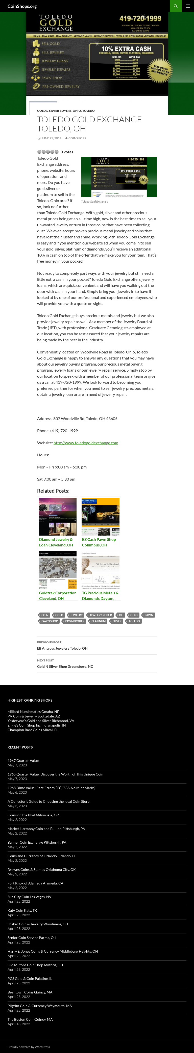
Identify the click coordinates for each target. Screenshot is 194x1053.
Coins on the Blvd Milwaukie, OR (33, 815)
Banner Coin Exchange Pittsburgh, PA (37, 842)
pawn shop (49, 621)
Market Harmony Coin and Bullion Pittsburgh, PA (46, 828)
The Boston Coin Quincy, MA (30, 1019)
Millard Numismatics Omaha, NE (33, 711)
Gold (59, 615)
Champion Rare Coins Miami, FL (33, 730)
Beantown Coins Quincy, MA (30, 992)
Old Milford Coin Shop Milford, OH (35, 965)
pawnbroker (74, 621)
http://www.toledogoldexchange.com (86, 442)
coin (44, 615)
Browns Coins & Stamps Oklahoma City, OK (42, 869)
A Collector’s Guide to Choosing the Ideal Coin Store (48, 801)
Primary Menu (188, 6)
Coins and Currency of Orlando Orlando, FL (42, 856)
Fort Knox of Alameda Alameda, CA (35, 883)
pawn (149, 615)
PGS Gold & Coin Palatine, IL (30, 978)
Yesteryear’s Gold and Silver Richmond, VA (41, 720)
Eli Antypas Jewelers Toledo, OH (97, 644)
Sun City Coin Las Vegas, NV (30, 897)
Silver (117, 621)
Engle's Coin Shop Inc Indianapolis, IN (37, 725)
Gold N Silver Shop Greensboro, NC (97, 663)
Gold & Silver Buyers (54, 111)
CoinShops (77, 138)
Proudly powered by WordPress (29, 1047)
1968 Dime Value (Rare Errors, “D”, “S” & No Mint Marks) (51, 788)
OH (121, 615)
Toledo (88, 111)
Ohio (77, 111)
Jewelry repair (101, 615)
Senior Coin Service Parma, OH (32, 937)
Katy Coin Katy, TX (22, 910)
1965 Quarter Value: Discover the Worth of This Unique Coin (55, 774)
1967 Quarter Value (23, 760)
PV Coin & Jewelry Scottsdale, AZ (34, 716)
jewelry (76, 615)
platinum (98, 621)
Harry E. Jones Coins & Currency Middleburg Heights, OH (53, 951)
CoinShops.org (22, 6)
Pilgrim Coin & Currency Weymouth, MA (40, 1006)
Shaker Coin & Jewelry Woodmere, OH (38, 924)
